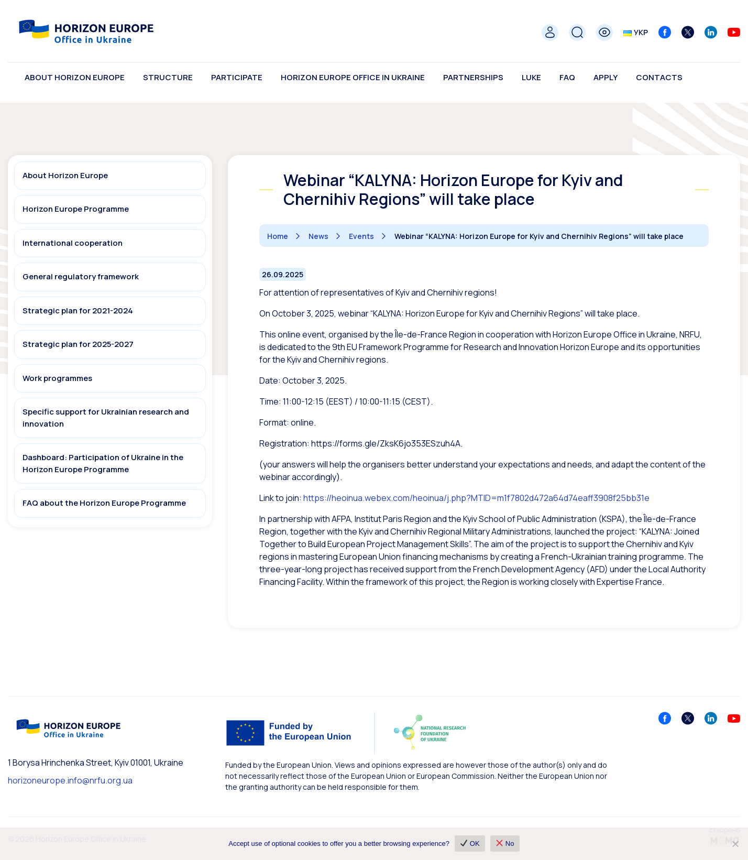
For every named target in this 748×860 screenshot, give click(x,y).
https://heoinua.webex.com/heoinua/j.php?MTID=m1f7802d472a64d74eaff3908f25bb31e (476, 498)
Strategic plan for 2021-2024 (78, 310)
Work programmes (57, 378)
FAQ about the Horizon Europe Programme (104, 502)
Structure (168, 77)
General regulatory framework (81, 276)
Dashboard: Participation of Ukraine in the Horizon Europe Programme (103, 463)
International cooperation (73, 242)
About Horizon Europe (75, 77)
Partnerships (473, 77)
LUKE (531, 77)
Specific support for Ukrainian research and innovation (106, 417)
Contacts (659, 77)
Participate (236, 77)
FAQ (567, 77)
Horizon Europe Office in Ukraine (353, 77)
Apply (605, 77)
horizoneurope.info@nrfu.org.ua (70, 780)
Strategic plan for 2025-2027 (78, 344)
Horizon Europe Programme (76, 208)
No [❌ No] (505, 843)
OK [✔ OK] (470, 843)
